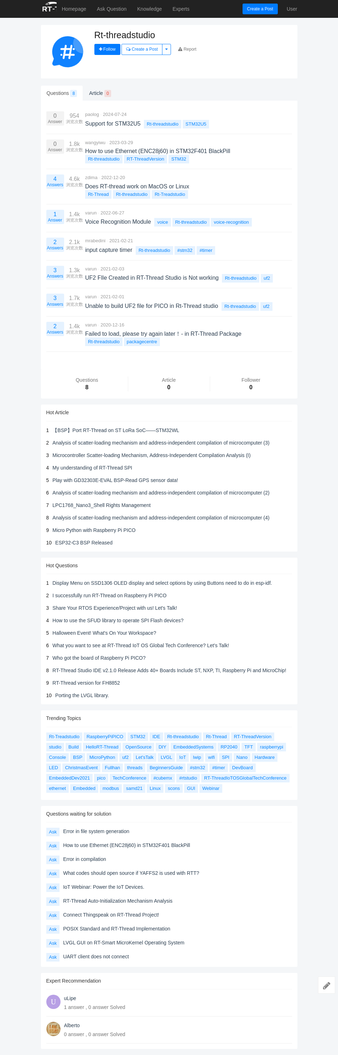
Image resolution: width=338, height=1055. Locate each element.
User (292, 9)
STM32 (178, 159)
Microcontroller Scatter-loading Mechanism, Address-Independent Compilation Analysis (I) (151, 455)
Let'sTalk (145, 757)
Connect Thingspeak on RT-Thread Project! (111, 915)
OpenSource (138, 747)
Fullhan (112, 767)
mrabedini (95, 240)
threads (134, 767)
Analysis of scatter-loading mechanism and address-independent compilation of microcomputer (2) (160, 493)
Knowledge (149, 9)
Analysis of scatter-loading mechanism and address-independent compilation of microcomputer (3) (160, 443)
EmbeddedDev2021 (69, 778)
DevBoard (242, 767)
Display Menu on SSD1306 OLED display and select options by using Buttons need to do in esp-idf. (162, 583)
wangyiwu (95, 142)
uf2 (267, 278)
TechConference (129, 778)
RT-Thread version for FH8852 (86, 683)
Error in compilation (84, 859)
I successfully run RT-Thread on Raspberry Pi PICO (109, 595)
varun (91, 212)
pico (101, 778)
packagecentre (142, 341)
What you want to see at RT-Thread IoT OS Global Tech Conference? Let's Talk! (140, 645)
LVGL (166, 757)
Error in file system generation (96, 831)
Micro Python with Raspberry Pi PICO (93, 530)
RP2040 (228, 747)
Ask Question (111, 9)
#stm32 (185, 250)
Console (57, 757)
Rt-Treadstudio (170, 194)
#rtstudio (188, 778)
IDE (156, 736)
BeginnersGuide (166, 767)
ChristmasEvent (81, 767)
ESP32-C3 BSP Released (84, 543)
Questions (62, 93)
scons (174, 788)
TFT (248, 747)
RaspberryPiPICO (105, 736)
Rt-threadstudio (162, 124)
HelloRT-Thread (102, 747)
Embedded (84, 788)
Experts (181, 9)
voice (162, 222)
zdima (91, 177)
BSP (77, 757)
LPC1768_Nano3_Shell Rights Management (101, 505)
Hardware (265, 757)
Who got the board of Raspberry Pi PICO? (98, 658)
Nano (242, 757)
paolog (92, 114)
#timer (205, 250)
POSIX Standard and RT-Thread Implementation (116, 929)
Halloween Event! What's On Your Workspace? (104, 633)
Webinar (210, 788)
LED (53, 767)
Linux (155, 788)
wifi (211, 757)
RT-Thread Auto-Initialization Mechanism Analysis (117, 901)
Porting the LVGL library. (82, 695)
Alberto (72, 1025)
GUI (191, 788)
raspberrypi (271, 747)
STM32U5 (196, 124)
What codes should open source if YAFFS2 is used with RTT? (131, 873)
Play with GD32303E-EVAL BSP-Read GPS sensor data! (115, 480)
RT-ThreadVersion (145, 159)
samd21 (134, 788)
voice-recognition (231, 222)
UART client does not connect (96, 956)
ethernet (57, 788)
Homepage (74, 9)
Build (73, 747)
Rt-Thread (98, 194)
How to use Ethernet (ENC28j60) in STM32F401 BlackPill (126, 845)
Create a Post (260, 8)
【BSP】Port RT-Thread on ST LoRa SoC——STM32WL (115, 430)
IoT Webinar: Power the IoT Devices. (103, 887)
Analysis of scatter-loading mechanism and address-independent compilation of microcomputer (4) (160, 518)
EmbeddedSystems (193, 747)
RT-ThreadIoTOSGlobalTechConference (245, 778)
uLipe (70, 998)
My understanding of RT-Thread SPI (92, 468)
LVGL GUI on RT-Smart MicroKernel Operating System (123, 942)
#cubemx (163, 778)
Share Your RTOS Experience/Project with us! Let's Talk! (114, 608)
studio (55, 747)
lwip (197, 757)
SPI (225, 757)
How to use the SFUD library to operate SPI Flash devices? (117, 620)
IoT (182, 757)
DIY (162, 747)
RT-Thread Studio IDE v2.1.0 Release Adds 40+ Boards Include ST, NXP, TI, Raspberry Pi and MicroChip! (169, 670)
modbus (111, 788)
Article (100, 93)
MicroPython (102, 757)
